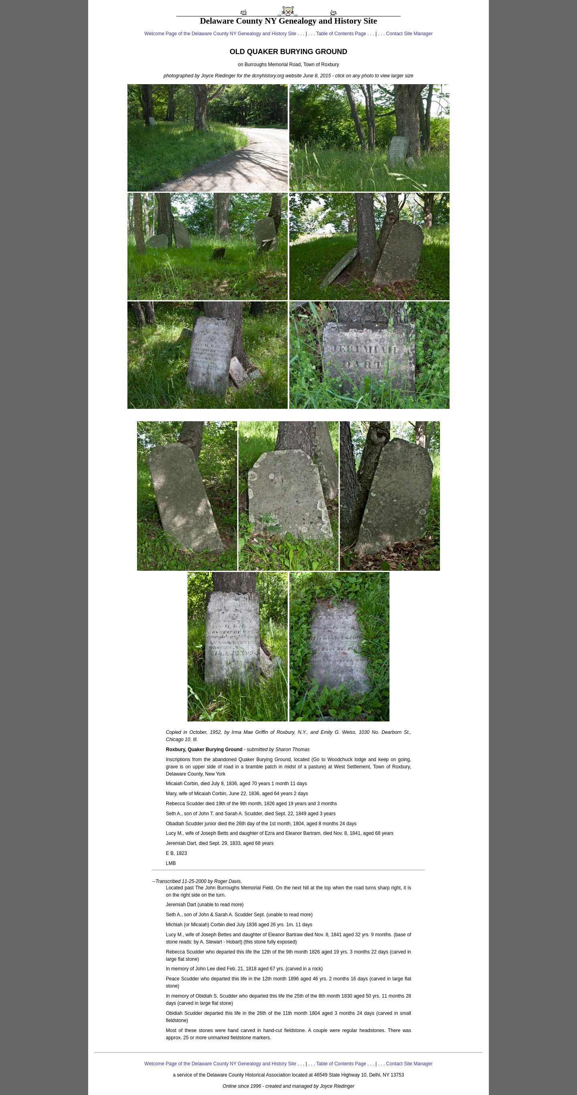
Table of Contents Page (341, 33)
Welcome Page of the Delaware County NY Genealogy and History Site (220, 33)
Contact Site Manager (409, 33)
